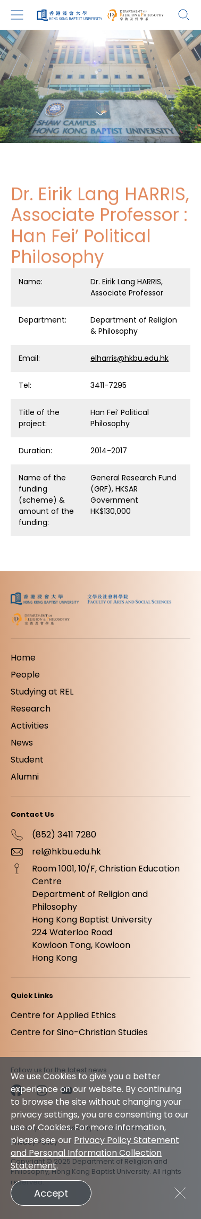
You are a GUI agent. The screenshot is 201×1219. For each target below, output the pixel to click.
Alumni (25, 777)
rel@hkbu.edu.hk (66, 851)
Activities (29, 725)
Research (31, 708)
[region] (100, 402)
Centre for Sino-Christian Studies (79, 1032)
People (25, 674)
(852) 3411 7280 (64, 834)
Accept (51, 1193)
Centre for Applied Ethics (63, 1015)
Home (23, 657)
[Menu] (17, 15)
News (22, 743)
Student (27, 760)
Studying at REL (42, 691)
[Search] (184, 15)
